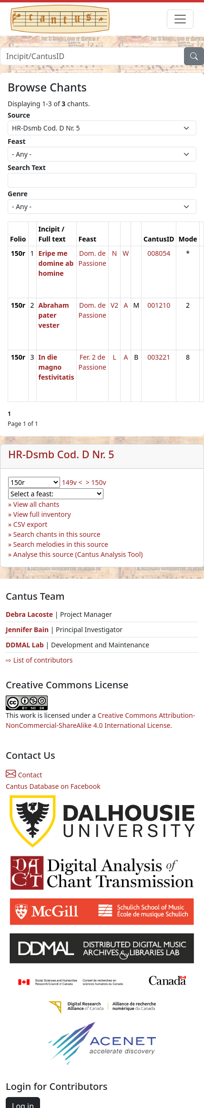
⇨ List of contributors (39, 660)
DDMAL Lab (25, 644)
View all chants (36, 504)
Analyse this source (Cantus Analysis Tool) (78, 554)
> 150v (96, 482)
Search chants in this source (57, 534)
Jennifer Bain (28, 629)
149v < (72, 482)
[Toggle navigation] (180, 19)
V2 (114, 305)
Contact (24, 774)
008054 (158, 253)
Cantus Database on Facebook (53, 786)
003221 (158, 357)
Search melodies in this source (60, 544)
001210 (158, 305)
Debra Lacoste (29, 614)
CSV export (30, 524)
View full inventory (42, 514)
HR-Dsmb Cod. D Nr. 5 (61, 454)
